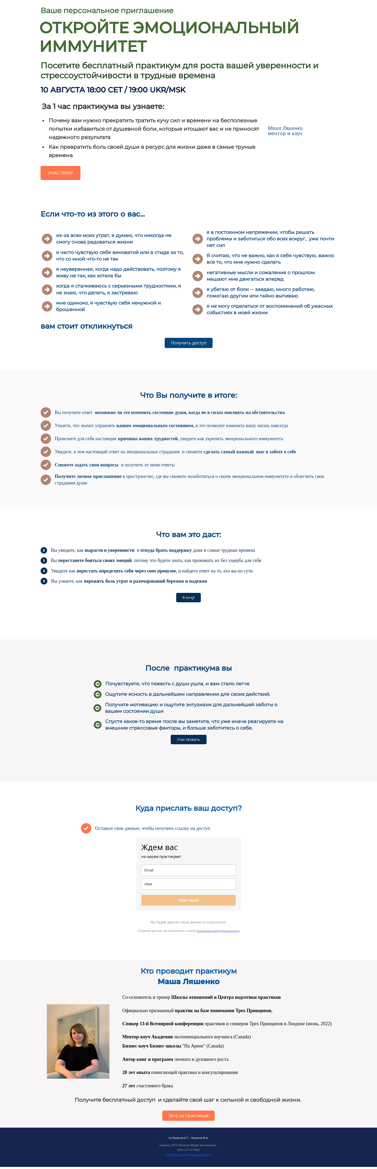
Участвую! (189, 900)
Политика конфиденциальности (188, 1154)
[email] (188, 870)
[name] (188, 884)
